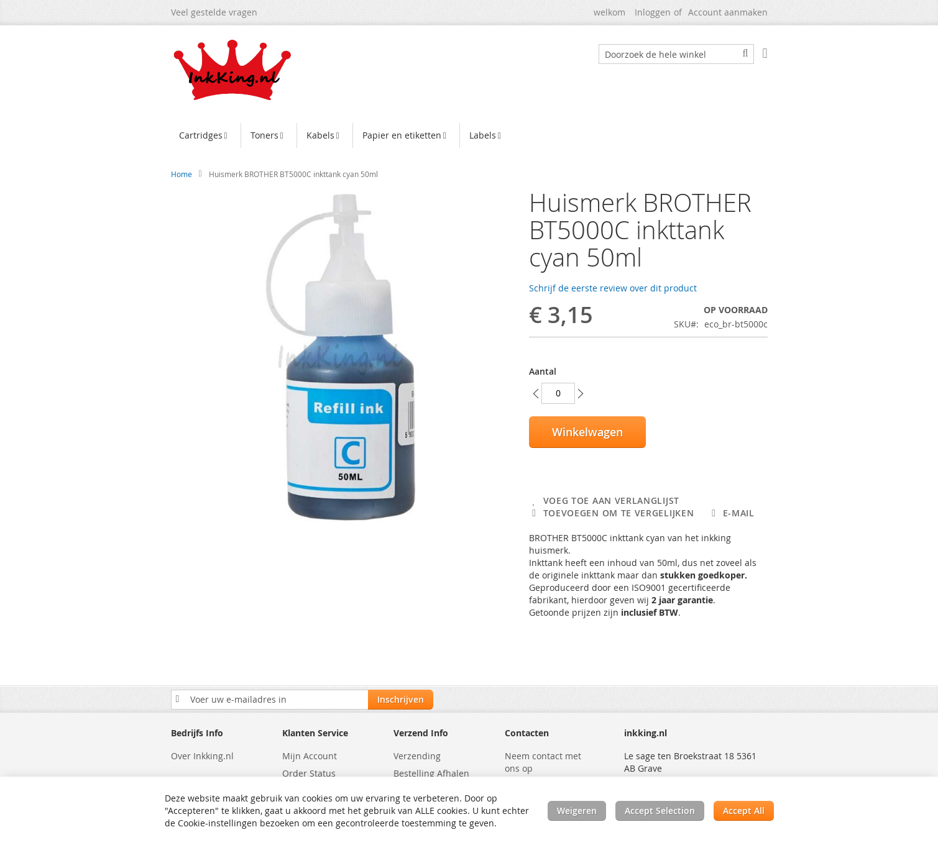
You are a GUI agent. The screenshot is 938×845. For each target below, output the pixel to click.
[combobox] (676, 54)
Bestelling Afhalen (431, 773)
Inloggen (653, 12)
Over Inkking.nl (202, 756)
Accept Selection (660, 810)
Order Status (309, 773)
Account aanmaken (728, 12)
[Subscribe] (400, 700)
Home (181, 174)
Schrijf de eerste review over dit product (613, 288)
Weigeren (577, 810)
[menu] (469, 136)
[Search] (745, 53)
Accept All (744, 810)
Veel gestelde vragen (214, 12)
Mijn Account (309, 756)
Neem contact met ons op (543, 762)
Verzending (417, 756)
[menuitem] (205, 135)
